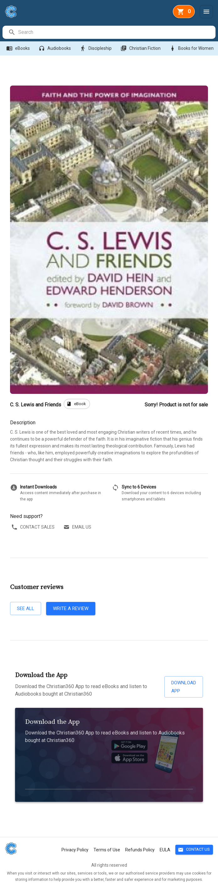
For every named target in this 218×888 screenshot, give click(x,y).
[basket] (184, 11)
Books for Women (192, 48)
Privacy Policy (74, 849)
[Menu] (206, 11)
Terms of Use (106, 849)
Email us (78, 527)
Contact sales (33, 527)
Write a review (70, 608)
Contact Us (194, 849)
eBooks (18, 48)
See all (25, 608)
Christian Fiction (141, 48)
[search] (116, 32)
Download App (184, 686)
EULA (165, 849)
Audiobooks (55, 48)
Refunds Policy (140, 849)
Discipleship (96, 48)
